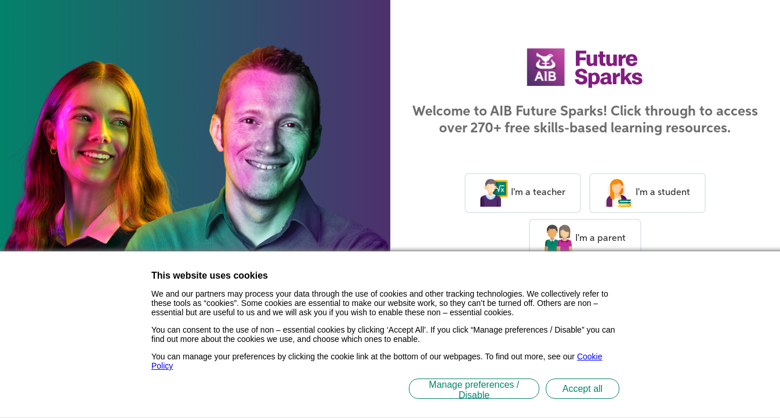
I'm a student (639, 193)
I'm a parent (577, 239)
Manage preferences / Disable (474, 389)
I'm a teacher (515, 193)
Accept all (583, 389)
